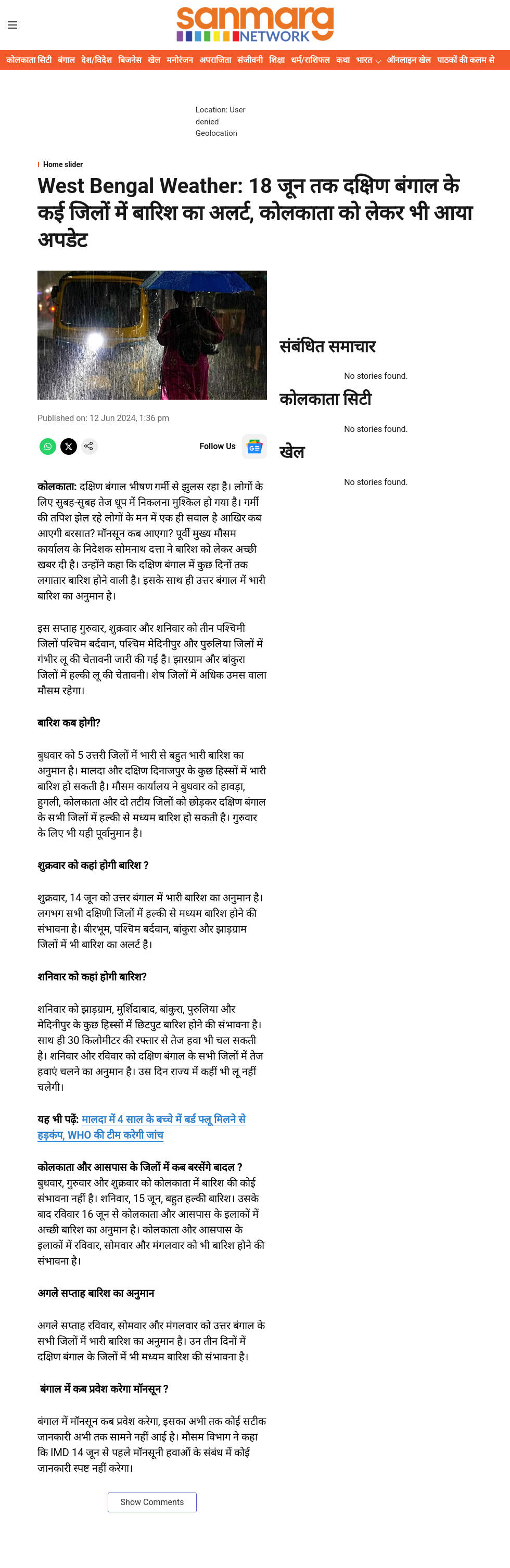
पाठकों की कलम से (465, 60)
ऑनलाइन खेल (409, 60)
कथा (343, 60)
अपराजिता (215, 60)
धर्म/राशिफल (310, 60)
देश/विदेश (96, 60)
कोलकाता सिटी (29, 60)
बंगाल (66, 60)
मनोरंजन (180, 60)
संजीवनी (250, 60)
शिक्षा (277, 60)
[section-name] (255, 164)
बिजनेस (130, 60)
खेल (154, 60)
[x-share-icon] (68, 452)
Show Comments (152, 1502)
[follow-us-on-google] (254, 446)
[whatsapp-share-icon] (48, 452)
